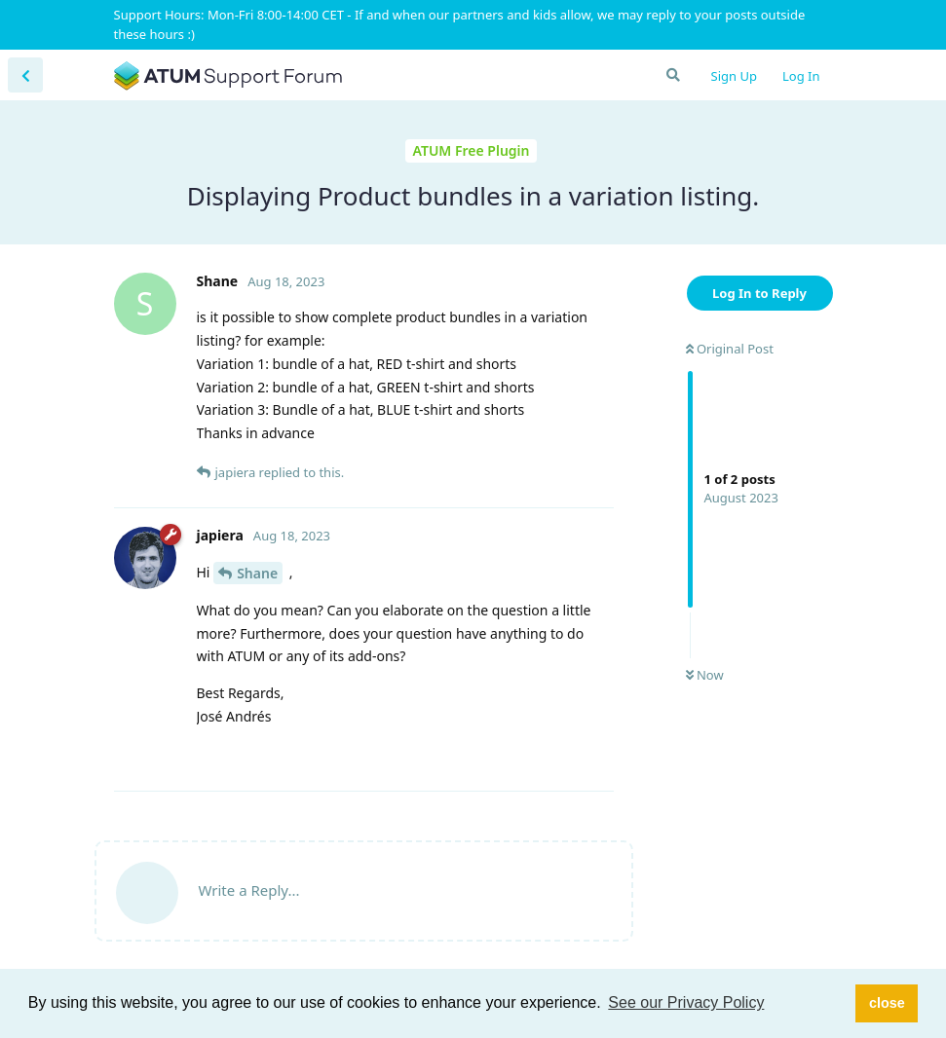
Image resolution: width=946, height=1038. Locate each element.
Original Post (730, 348)
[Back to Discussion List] (25, 75)
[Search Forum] (672, 75)
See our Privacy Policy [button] (686, 1002)
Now (705, 675)
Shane (257, 573)
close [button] (887, 1003)
